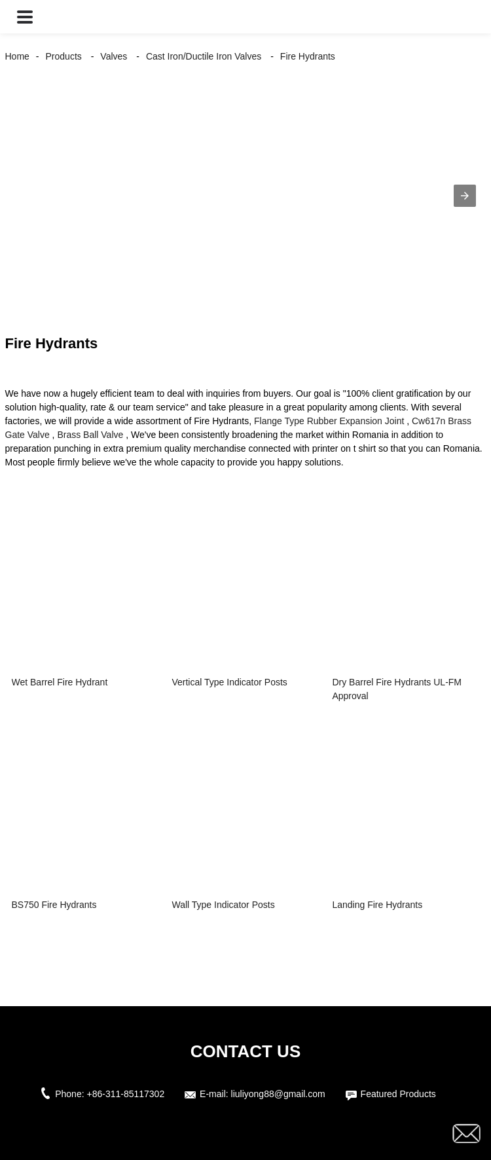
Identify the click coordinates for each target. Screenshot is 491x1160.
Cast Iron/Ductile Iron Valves (203, 56)
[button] (25, 16)
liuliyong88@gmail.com (278, 1094)
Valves (113, 56)
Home (17, 56)
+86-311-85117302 (125, 1094)
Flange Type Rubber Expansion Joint (329, 421)
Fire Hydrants (307, 56)
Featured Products (398, 1094)
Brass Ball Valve (90, 434)
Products (64, 56)
